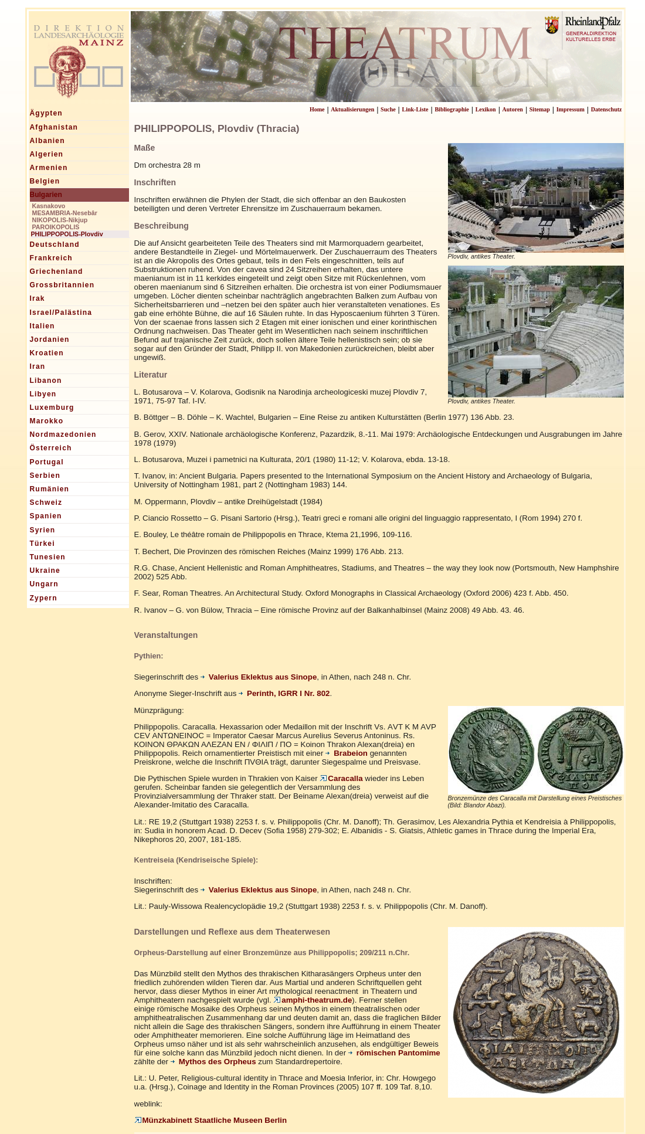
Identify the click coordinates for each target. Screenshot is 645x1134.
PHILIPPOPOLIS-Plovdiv (67, 233)
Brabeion (346, 753)
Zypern (43, 598)
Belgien (45, 181)
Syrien (43, 530)
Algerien (47, 154)
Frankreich (51, 258)
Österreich (51, 448)
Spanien (46, 516)
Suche (388, 109)
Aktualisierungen (352, 109)
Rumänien (50, 489)
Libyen (43, 394)
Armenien (49, 168)
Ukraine (45, 570)
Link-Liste (415, 109)
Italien (42, 326)
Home (317, 109)
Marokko (47, 421)
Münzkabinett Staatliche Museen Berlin (210, 1120)
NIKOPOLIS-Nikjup (60, 219)
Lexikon (486, 109)
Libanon (46, 380)
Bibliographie (451, 109)
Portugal (47, 462)
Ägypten (46, 113)
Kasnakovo (49, 205)
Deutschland (55, 244)
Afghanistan (54, 127)
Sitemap (539, 109)
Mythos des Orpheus (213, 1061)
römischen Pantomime (394, 1052)
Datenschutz (606, 109)
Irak (37, 298)
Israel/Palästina (61, 312)
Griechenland (56, 271)
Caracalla (341, 778)
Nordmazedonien (63, 434)
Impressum (570, 109)
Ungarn (44, 584)
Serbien (45, 475)
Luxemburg (52, 407)
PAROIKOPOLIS (56, 226)
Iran (38, 366)
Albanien (47, 141)
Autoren (513, 109)
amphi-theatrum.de (312, 1000)
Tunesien (48, 557)
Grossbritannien (62, 285)
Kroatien (47, 353)
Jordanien (50, 339)
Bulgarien (46, 195)
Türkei (42, 543)
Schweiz (46, 502)
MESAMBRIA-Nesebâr (64, 212)
